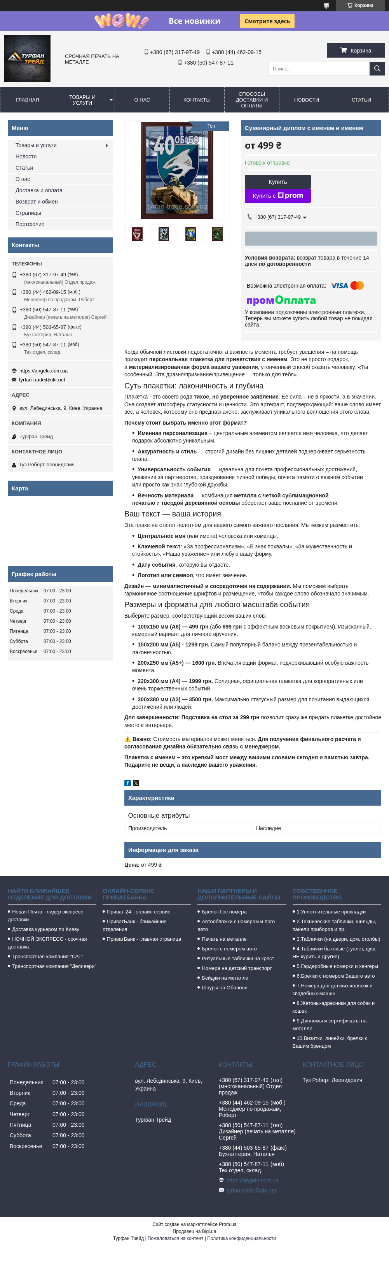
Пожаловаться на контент (175, 1238)
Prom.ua (227, 1224)
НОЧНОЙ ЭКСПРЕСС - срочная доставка (47, 943)
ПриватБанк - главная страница (144, 939)
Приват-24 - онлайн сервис (138, 912)
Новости (306, 100)
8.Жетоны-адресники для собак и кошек (334, 1007)
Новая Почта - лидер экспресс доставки (45, 915)
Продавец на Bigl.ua (194, 1231)
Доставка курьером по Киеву (45, 929)
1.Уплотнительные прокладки (331, 912)
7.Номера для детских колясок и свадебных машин (333, 989)
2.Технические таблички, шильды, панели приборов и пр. (335, 925)
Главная (27, 100)
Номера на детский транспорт (237, 968)
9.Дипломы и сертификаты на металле (330, 1024)
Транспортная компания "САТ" (47, 956)
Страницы (28, 213)
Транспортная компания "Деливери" (54, 966)
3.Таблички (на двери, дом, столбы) (338, 939)
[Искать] (377, 69)
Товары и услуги (82, 100)
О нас (142, 100)
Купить (278, 181)
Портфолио (30, 224)
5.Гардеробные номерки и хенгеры (338, 966)
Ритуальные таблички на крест (238, 958)
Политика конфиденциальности (241, 1238)
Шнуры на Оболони (225, 988)
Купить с (278, 195)
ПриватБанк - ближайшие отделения (135, 925)
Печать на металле (224, 939)
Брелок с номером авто (229, 949)
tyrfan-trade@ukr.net (42, 380)
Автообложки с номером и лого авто (236, 925)
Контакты (197, 100)
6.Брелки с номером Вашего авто (336, 976)
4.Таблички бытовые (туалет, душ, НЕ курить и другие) (335, 952)
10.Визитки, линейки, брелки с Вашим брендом (330, 1042)
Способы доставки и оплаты (252, 100)
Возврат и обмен (37, 201)
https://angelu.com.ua (43, 371)
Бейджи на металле (225, 978)
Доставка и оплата (39, 190)
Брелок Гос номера (224, 912)
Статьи (361, 100)
